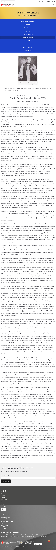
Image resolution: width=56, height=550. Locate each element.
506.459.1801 (48, 1)
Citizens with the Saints (27, 21)
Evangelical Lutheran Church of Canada (29, 542)
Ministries (3, 502)
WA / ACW (28, 50)
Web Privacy (38, 544)
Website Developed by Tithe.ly (49, 547)
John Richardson (28, 34)
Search (41, 1)
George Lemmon (28, 47)
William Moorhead (27, 37)
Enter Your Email (5, 475)
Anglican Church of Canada (6, 542)
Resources (3, 504)
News (2, 501)
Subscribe (6, 481)
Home (2, 493)
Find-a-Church (4, 499)
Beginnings (28, 24)
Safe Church (3, 506)
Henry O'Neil (28, 40)
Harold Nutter (28, 44)
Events (3, 497)
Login (25, 546)
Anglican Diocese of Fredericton (51, 541)
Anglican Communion (17, 542)
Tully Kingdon (28, 31)
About (3, 495)
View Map (3, 528)
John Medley (28, 28)
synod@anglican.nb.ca (6, 518)
